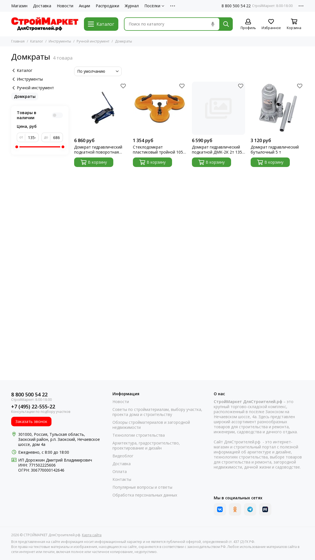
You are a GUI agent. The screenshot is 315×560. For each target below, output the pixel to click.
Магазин (19, 5)
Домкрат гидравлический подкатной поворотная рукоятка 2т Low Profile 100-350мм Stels (98, 150)
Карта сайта (92, 535)
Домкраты (25, 96)
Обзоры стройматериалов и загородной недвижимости (151, 425)
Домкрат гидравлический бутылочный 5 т (275, 150)
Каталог (36, 41)
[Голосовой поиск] (212, 24)
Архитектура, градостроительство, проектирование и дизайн (146, 446)
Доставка (42, 5)
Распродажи (107, 5)
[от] (32, 137)
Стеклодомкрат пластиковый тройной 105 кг (158, 150)
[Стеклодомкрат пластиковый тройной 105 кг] (159, 108)
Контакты (121, 479)
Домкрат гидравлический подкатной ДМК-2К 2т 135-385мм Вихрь (217, 150)
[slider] (17, 147)
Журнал (132, 5)
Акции (84, 5)
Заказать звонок (31, 421)
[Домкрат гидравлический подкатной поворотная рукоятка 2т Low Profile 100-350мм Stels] (100, 108)
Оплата (119, 471)
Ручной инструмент (93, 41)
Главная (18, 41)
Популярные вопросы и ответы (142, 487)
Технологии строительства (138, 435)
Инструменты (60, 41)
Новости (65, 5)
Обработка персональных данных (144, 495)
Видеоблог (122, 455)
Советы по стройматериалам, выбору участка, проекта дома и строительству (157, 412)
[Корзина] (294, 24)
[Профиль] (248, 24)
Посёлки (154, 5)
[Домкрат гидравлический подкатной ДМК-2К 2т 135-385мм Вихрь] (218, 108)
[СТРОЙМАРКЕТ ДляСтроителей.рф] (44, 24)
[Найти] (226, 24)
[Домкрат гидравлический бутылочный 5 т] (277, 108)
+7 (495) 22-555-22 (33, 406)
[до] (56, 137)
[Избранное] (271, 24)
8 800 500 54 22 (236, 5)
